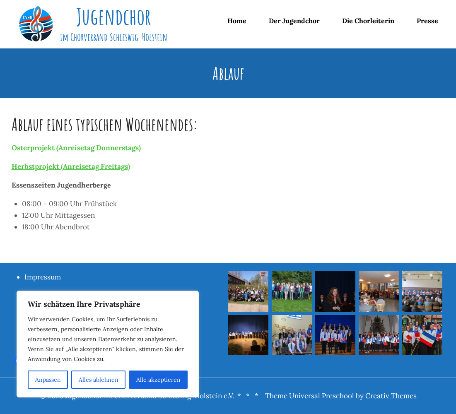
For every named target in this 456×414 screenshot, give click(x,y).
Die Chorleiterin (368, 21)
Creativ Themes (391, 395)
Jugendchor (113, 16)
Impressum (42, 277)
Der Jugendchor (294, 21)
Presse (427, 21)
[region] (108, 344)
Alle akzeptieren (158, 379)
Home (236, 21)
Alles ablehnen (98, 379)
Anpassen (48, 379)
